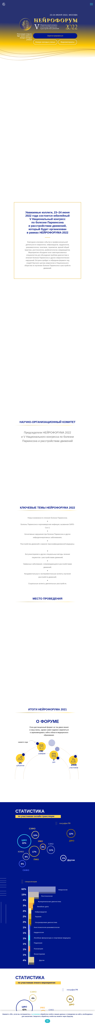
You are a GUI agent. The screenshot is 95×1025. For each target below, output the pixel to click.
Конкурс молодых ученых (45, 42)
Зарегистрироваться (55, 36)
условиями (36, 1014)
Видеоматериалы (67, 42)
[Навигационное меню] (91, 4)
